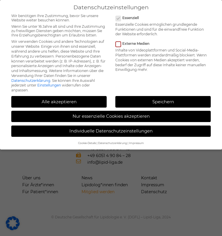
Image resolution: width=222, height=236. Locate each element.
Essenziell (129, 18)
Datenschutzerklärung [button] (112, 143)
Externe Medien (134, 43)
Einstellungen (49, 85)
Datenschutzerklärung (30, 80)
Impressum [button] (136, 143)
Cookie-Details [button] (87, 143)
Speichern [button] (163, 101)
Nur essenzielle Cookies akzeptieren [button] (111, 116)
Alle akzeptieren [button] (59, 101)
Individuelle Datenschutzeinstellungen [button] (111, 131)
